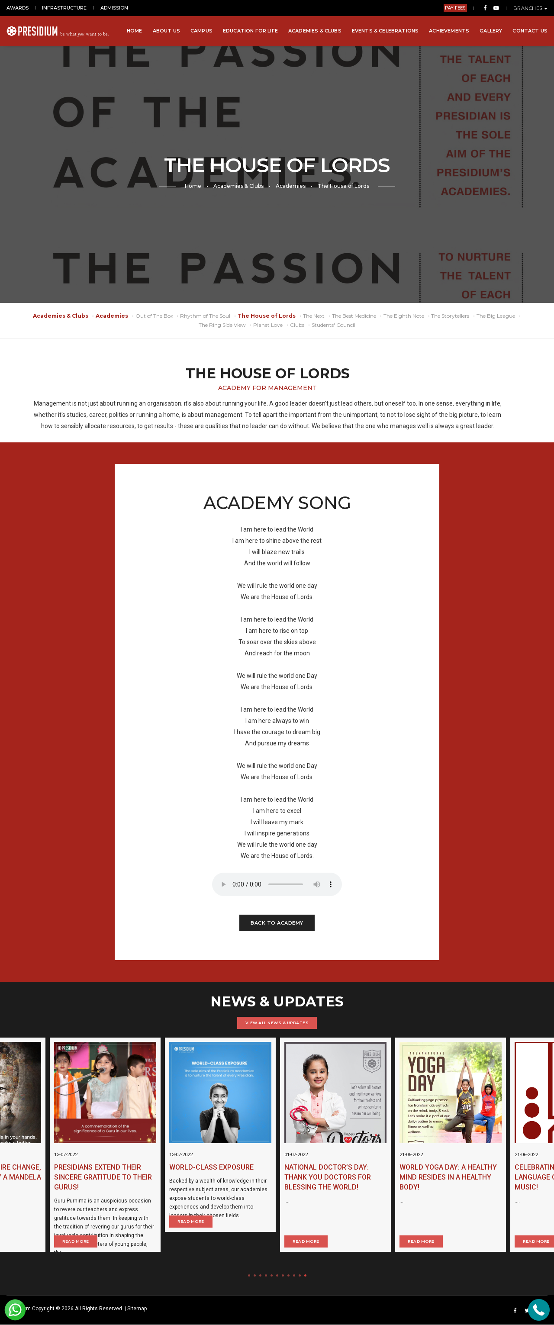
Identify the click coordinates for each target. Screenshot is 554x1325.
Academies (291, 186)
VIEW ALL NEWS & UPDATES (277, 1022)
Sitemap (137, 1309)
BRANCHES (530, 8)
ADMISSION (114, 8)
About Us (166, 31)
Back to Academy (277, 923)
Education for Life (250, 31)
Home (134, 31)
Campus (201, 31)
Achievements (449, 31)
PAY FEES (455, 8)
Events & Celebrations (385, 31)
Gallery (491, 31)
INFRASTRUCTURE (64, 8)
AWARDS (17, 8)
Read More (237, 1227)
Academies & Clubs (314, 31)
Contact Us (530, 31)
